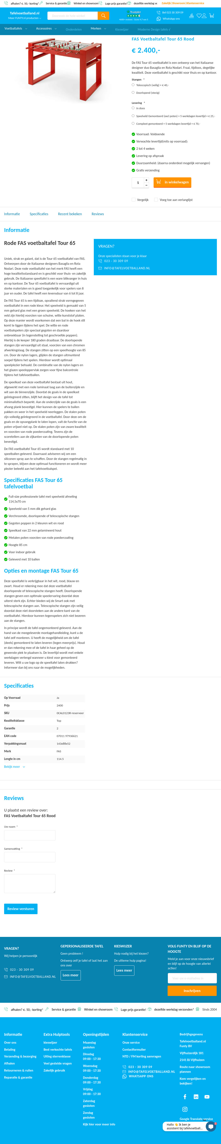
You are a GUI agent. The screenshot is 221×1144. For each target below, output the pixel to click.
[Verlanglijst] (199, 16)
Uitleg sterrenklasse (57, 1056)
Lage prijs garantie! (116, 3)
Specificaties (39, 214)
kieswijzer (50, 1042)
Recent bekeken (70, 214)
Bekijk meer (12, 767)
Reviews (98, 214)
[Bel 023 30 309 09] (170, 12)
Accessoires (46, 28)
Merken (98, 28)
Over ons (10, 1042)
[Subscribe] (192, 991)
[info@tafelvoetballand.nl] (155, 268)
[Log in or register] (204, 16)
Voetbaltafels (16, 28)
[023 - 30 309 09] (155, 261)
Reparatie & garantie (18, 1077)
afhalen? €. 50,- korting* (25, 3)
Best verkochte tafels (57, 1049)
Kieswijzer (122, 28)
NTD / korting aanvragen (141, 1056)
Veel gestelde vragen (57, 1063)
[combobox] (72, 16)
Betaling (9, 1049)
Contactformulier (134, 1049)
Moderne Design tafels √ (154, 28)
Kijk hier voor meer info (99, 1124)
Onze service (131, 1042)
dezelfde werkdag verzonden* (151, 3)
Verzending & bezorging (20, 1056)
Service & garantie (56, 3)
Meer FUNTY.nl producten (24, 18)
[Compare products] (191, 16)
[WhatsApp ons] (168, 19)
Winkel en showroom (86, 3)
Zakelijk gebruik (54, 1070)
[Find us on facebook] (185, 1097)
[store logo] (24, 13)
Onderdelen (74, 28)
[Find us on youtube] (207, 1097)
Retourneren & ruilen (18, 1070)
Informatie (12, 214)
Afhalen (9, 1063)
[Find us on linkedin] (196, 1097)
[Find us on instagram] (185, 1109)
